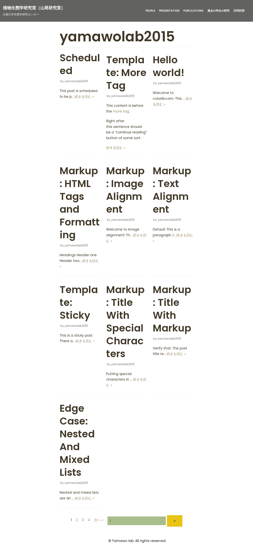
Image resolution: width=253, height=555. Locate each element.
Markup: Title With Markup (172, 309)
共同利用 (239, 11)
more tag (121, 111)
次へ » (98, 520)
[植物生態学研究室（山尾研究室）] (34, 10)
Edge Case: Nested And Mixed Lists (77, 440)
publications (193, 11)
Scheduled (80, 64)
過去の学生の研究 (218, 11)
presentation (169, 11)
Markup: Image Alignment (125, 190)
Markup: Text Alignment (172, 190)
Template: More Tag (126, 72)
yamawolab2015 (76, 81)
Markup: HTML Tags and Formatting (80, 203)
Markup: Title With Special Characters (125, 322)
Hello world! (169, 66)
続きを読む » (84, 96)
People (150, 11)
